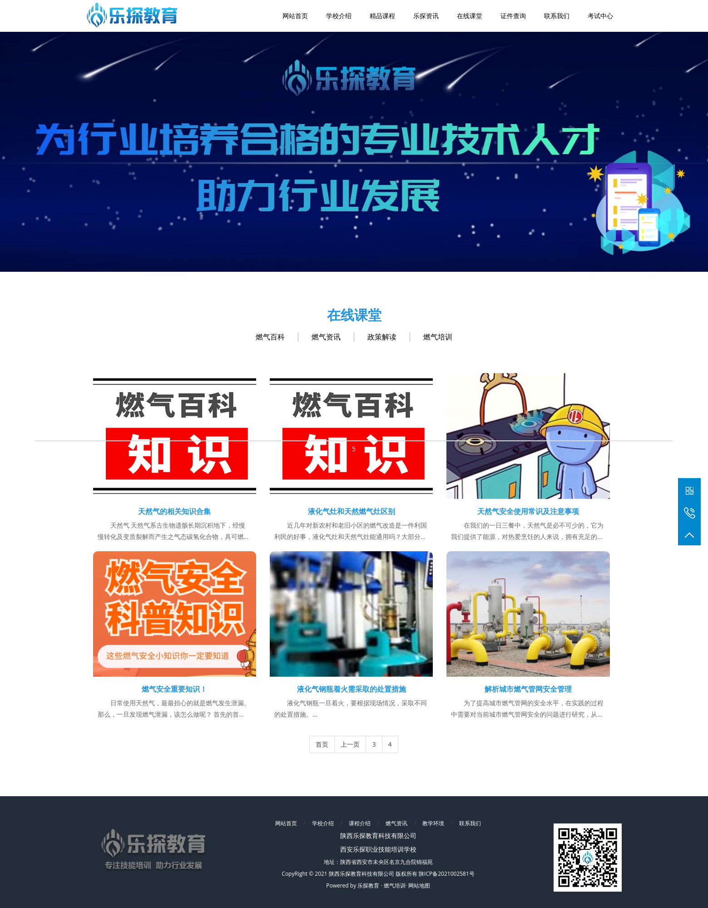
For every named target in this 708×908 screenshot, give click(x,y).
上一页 (350, 744)
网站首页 (286, 823)
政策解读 (381, 337)
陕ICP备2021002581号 (447, 874)
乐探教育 (368, 885)
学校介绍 (323, 823)
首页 (322, 744)
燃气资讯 (326, 337)
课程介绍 (360, 823)
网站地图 (419, 885)
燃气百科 (270, 337)
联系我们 (470, 823)
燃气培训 (437, 337)
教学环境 (433, 823)
